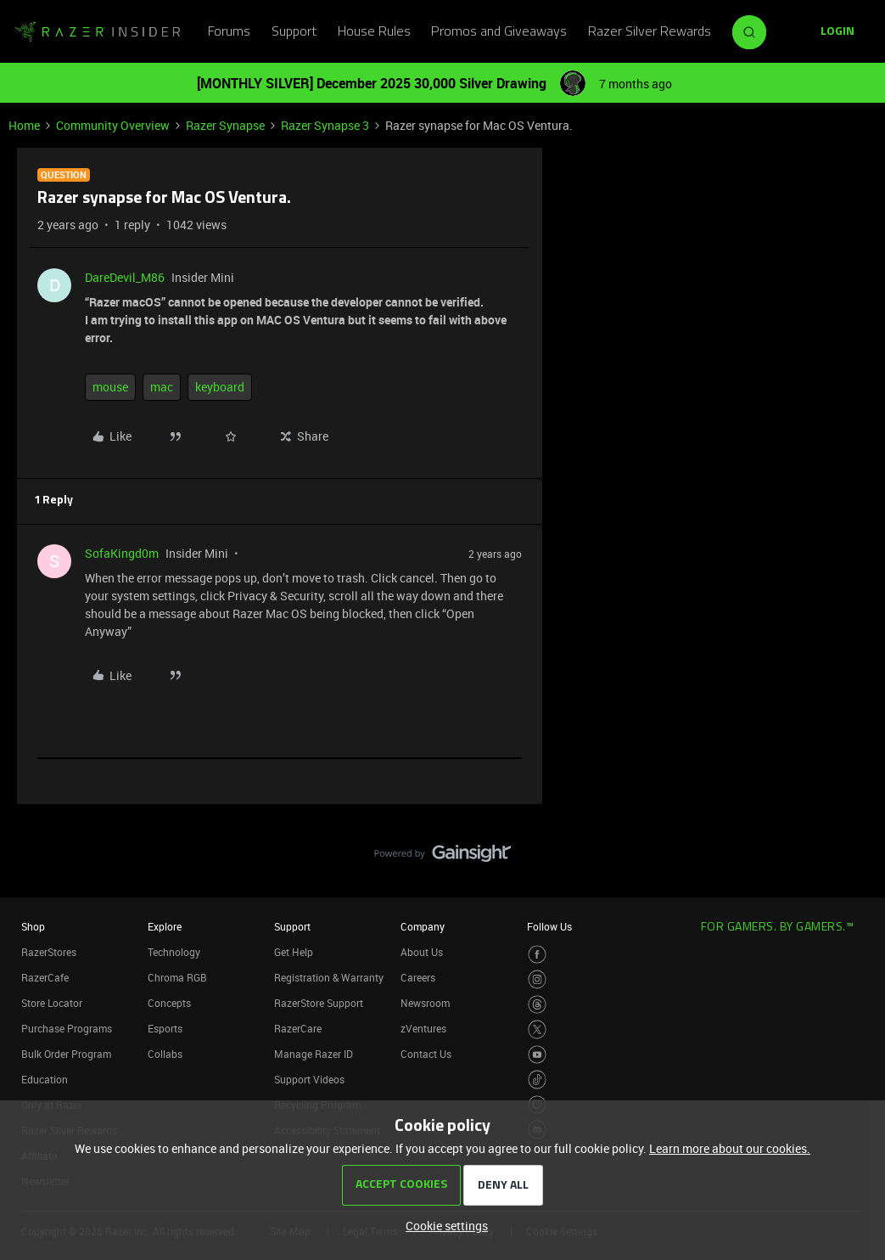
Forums (229, 32)
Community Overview (113, 125)
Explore (165, 926)
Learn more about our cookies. (729, 1148)
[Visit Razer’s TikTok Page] (537, 1079)
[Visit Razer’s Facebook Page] (537, 954)
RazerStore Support (318, 1003)
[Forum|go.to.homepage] (97, 32)
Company (422, 926)
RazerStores (48, 952)
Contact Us (425, 1053)
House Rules (374, 32)
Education (44, 1079)
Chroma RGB (177, 977)
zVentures (423, 1028)
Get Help (293, 952)
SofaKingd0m (122, 553)
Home (24, 125)
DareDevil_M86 (125, 277)
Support (294, 32)
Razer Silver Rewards (649, 32)
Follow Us (549, 926)
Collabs (165, 1053)
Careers (417, 977)
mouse (110, 387)
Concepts (169, 1003)
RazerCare (298, 1028)
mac (161, 387)
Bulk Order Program (66, 1053)
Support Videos (309, 1079)
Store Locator (51, 1003)
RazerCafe (45, 977)
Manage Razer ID (313, 1053)
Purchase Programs (66, 1028)
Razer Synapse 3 (325, 125)
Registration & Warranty (329, 977)
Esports (165, 1028)
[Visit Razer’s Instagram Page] (537, 979)
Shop (33, 926)
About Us (421, 952)
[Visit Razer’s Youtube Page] (537, 1055)
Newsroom (425, 1003)
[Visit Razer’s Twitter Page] (537, 1029)
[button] (837, 32)
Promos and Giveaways (499, 32)
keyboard (219, 387)
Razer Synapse (225, 125)
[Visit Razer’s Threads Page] (537, 1004)
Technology (174, 952)
